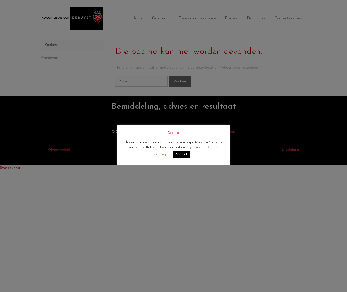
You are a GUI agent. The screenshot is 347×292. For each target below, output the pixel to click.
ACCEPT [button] (181, 154)
